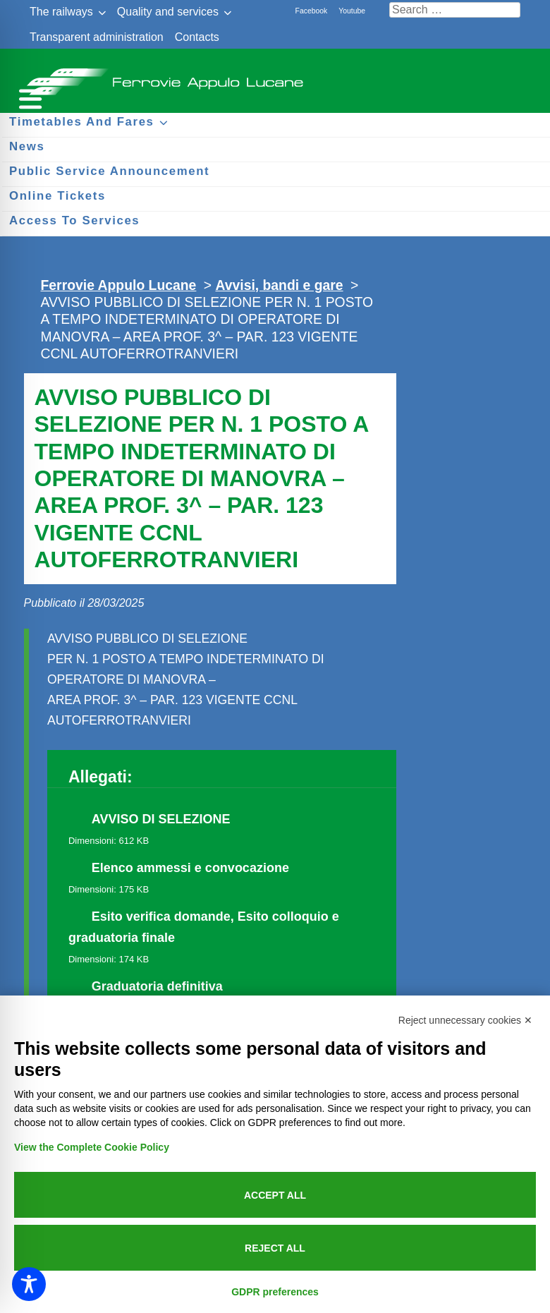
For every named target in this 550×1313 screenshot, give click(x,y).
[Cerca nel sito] (454, 10)
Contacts (197, 37)
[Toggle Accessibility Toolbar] (29, 1284)
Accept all (275, 1195)
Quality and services (168, 12)
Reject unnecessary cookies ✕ (465, 1020)
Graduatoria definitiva (157, 986)
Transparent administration (97, 37)
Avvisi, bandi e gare (279, 285)
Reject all (275, 1248)
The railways (61, 12)
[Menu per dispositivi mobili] (28, 97)
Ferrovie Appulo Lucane (275, 77)
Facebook (311, 11)
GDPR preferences (275, 1291)
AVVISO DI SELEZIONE (161, 819)
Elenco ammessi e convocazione (190, 868)
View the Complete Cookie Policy (91, 1147)
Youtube (351, 11)
